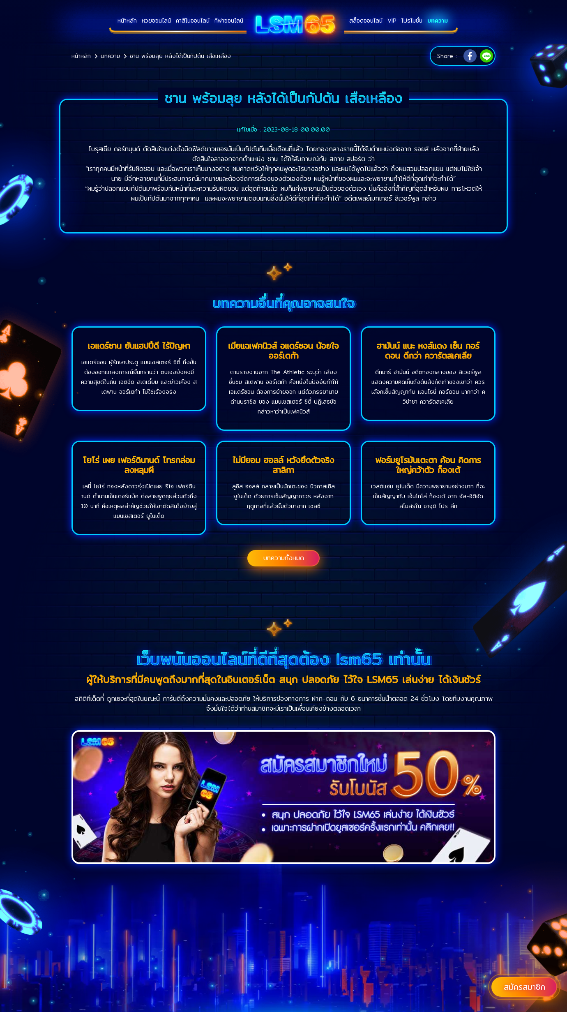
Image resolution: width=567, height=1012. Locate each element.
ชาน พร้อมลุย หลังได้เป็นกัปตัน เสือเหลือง (180, 55)
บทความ (437, 20)
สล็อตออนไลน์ (366, 20)
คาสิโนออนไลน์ (193, 20)
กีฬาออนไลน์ (228, 20)
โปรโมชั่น (411, 20)
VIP (391, 20)
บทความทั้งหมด (283, 558)
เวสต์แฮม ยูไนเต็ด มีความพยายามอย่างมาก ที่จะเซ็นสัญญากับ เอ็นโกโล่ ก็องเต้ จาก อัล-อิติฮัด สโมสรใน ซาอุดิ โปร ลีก (428, 496)
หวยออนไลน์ (156, 20)
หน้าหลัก (127, 20)
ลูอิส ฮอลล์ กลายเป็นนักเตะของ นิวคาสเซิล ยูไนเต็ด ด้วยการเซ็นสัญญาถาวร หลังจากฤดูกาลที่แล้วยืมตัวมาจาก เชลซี (283, 496)
